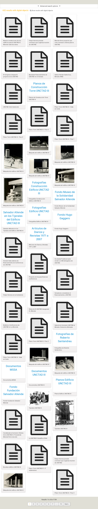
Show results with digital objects (41, 10)
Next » (67, 504)
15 (61, 504)
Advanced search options (49, 6)
